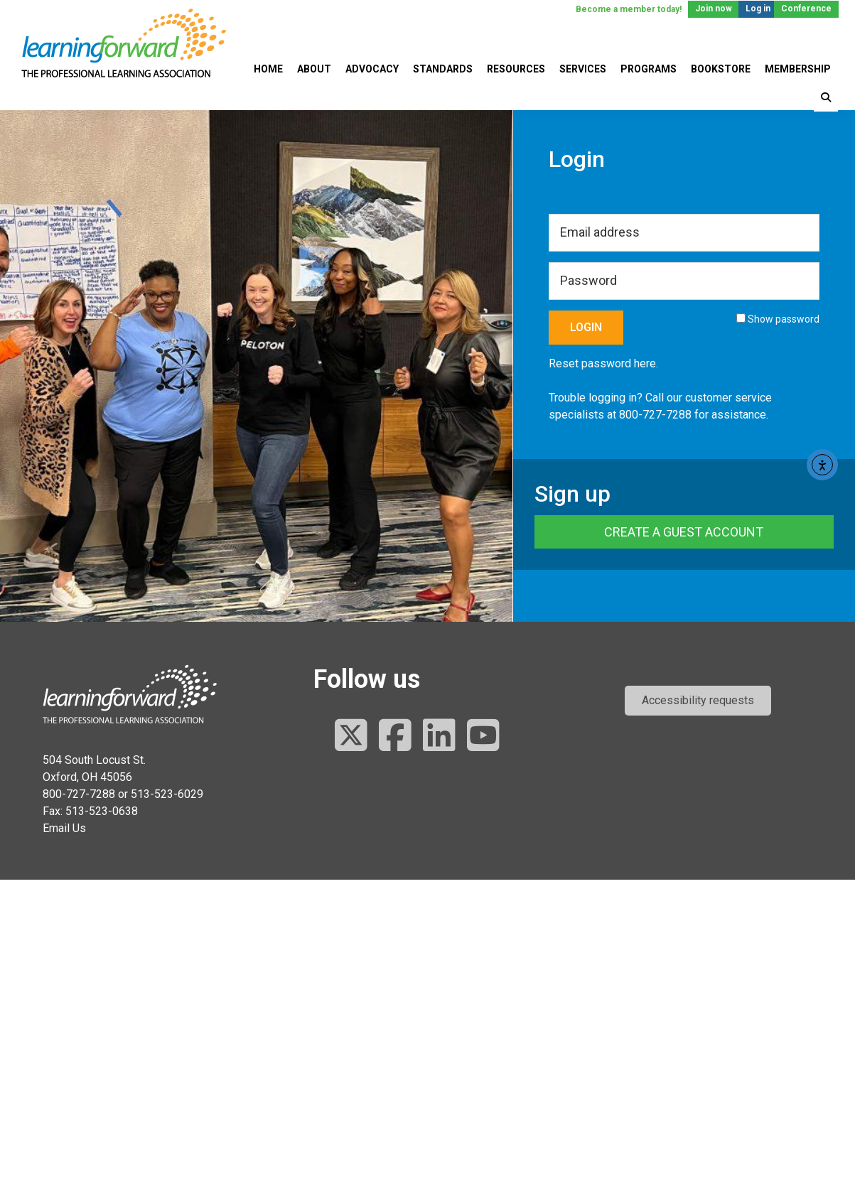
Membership (798, 69)
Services (582, 69)
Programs (648, 69)
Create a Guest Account (683, 531)
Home (268, 69)
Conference (806, 9)
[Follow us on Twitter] (351, 736)
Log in (758, 9)
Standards (443, 69)
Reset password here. (603, 363)
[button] (698, 701)
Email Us (64, 828)
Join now (713, 9)
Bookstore (721, 69)
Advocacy (372, 69)
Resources (516, 69)
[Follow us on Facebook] (395, 736)
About (314, 69)
